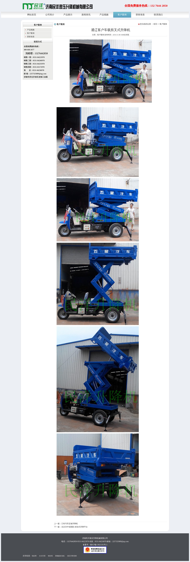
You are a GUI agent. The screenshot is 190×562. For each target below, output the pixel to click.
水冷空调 (42, 556)
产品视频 (104, 14)
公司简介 (49, 14)
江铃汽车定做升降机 (69, 524)
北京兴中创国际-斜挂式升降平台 (74, 527)
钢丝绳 (50, 556)
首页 (155, 24)
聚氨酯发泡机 (60, 556)
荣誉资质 (140, 14)
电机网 (34, 556)
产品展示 (67, 14)
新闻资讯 (86, 14)
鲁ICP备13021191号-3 (98, 545)
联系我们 (158, 14)
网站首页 (31, 14)
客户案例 (122, 14)
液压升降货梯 (72, 556)
